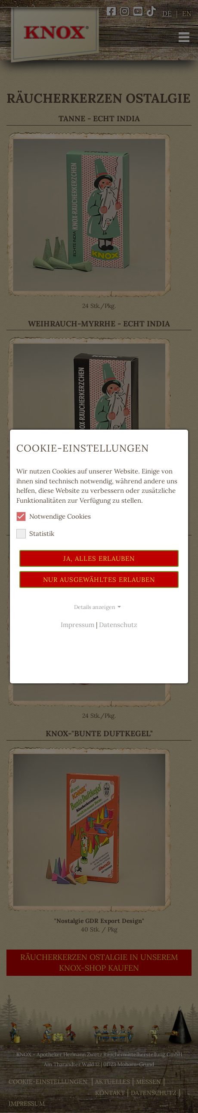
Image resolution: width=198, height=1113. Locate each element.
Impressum (77, 625)
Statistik (35, 533)
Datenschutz (118, 625)
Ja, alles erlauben (99, 558)
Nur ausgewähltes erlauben (99, 579)
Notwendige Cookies (53, 516)
